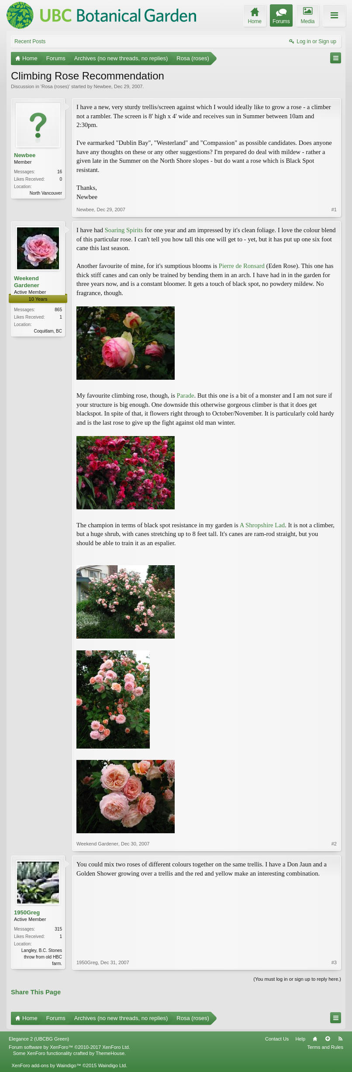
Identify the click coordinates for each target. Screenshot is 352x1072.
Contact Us (277, 1038)
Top (327, 1039)
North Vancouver (46, 193)
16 (59, 171)
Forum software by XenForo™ (69, 1047)
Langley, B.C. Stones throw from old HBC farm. (41, 957)
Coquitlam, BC (48, 331)
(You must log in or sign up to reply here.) (297, 979)
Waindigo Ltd (112, 1065)
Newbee (102, 86)
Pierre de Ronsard (242, 265)
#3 (334, 962)
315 (58, 929)
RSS (340, 1039)
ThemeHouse (110, 1053)
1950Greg (27, 912)
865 (58, 309)
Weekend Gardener (26, 282)
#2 (334, 843)
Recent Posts (29, 41)
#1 (334, 209)
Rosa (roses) (55, 86)
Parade (185, 395)
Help (300, 1038)
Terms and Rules (325, 1047)
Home (315, 1039)
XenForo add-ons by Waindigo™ (46, 1065)
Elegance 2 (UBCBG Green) (39, 1038)
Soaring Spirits (124, 230)
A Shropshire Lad (262, 525)
